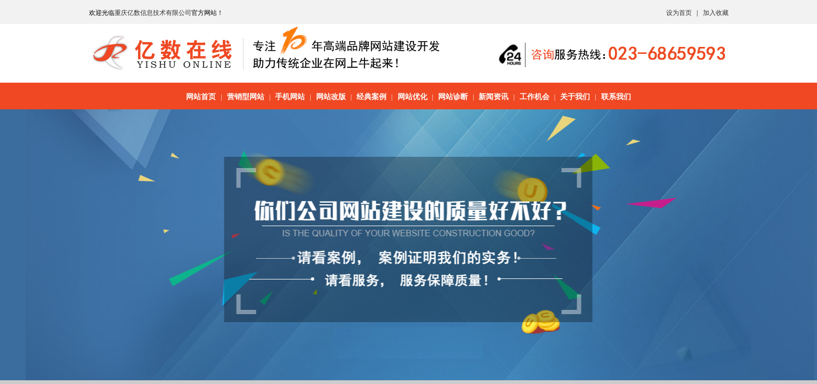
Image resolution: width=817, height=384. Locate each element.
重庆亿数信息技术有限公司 (153, 13)
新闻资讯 (493, 97)
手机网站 (290, 97)
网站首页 (201, 97)
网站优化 (412, 97)
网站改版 (331, 97)
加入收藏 (716, 13)
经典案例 (371, 97)
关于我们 (575, 97)
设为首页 (679, 13)
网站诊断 (453, 97)
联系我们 (616, 97)
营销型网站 (245, 97)
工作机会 (534, 97)
